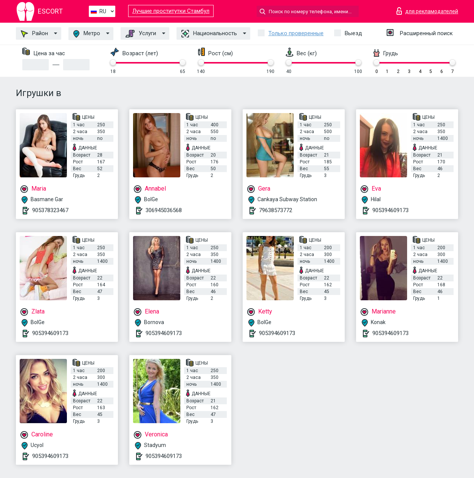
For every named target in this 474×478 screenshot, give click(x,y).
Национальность (209, 33)
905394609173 (390, 210)
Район (34, 33)
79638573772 (275, 210)
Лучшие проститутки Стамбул (170, 11)
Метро (86, 34)
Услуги (140, 33)
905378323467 (50, 210)
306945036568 (164, 210)
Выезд (353, 33)
